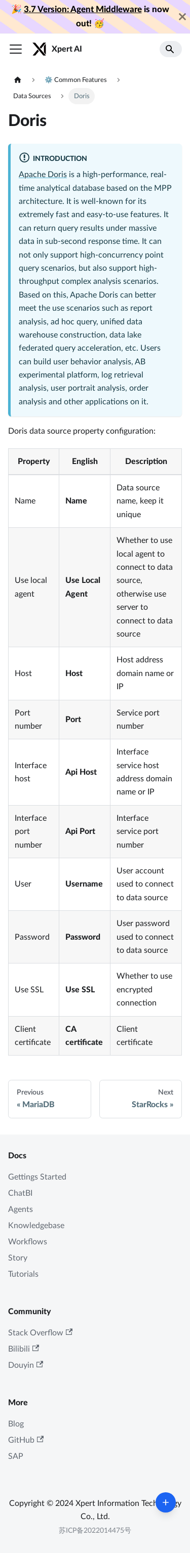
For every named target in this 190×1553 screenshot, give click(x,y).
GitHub (26, 1440)
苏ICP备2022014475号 (95, 1530)
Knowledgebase (36, 1226)
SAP (15, 1456)
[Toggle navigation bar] (15, 49)
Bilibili (23, 1349)
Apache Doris (43, 175)
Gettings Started (37, 1177)
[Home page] (17, 80)
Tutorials (23, 1274)
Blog (16, 1424)
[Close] (182, 16)
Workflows (27, 1242)
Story (17, 1258)
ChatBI (20, 1193)
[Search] (171, 49)
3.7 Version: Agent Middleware (83, 9)
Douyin (25, 1365)
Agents (20, 1209)
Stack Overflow (40, 1332)
